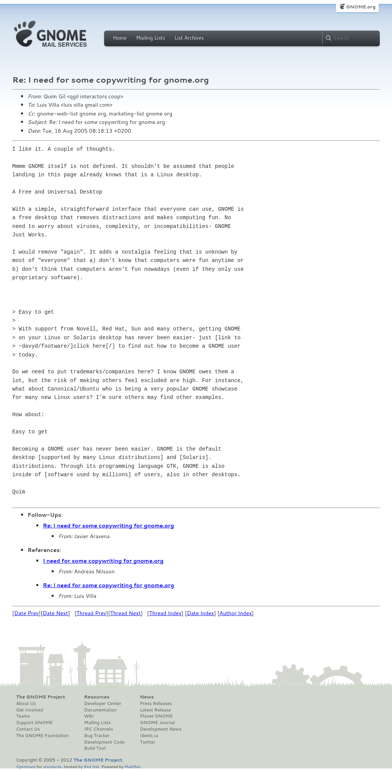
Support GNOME (34, 723)
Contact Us (28, 729)
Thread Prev (91, 613)
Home (120, 37)
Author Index (235, 613)
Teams (23, 716)
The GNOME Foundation (42, 736)
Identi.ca (149, 736)
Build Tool (95, 748)
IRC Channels (98, 729)
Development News (160, 729)
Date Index (200, 613)
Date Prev (26, 613)
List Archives (189, 37)
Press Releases (156, 703)
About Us (26, 703)
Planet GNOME (156, 716)
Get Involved (29, 710)
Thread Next (125, 613)
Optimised (25, 766)
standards (52, 766)
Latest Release (155, 710)
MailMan (132, 766)
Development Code (104, 742)
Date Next (55, 613)
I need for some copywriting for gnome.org (103, 561)
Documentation (100, 710)
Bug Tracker (97, 736)
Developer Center (102, 703)
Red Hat (91, 766)
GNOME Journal (157, 723)
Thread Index (165, 613)
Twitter (147, 742)
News (147, 697)
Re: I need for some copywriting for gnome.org (108, 525)
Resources (96, 697)
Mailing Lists (150, 37)
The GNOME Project (40, 697)
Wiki (89, 716)
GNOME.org (361, 6)
